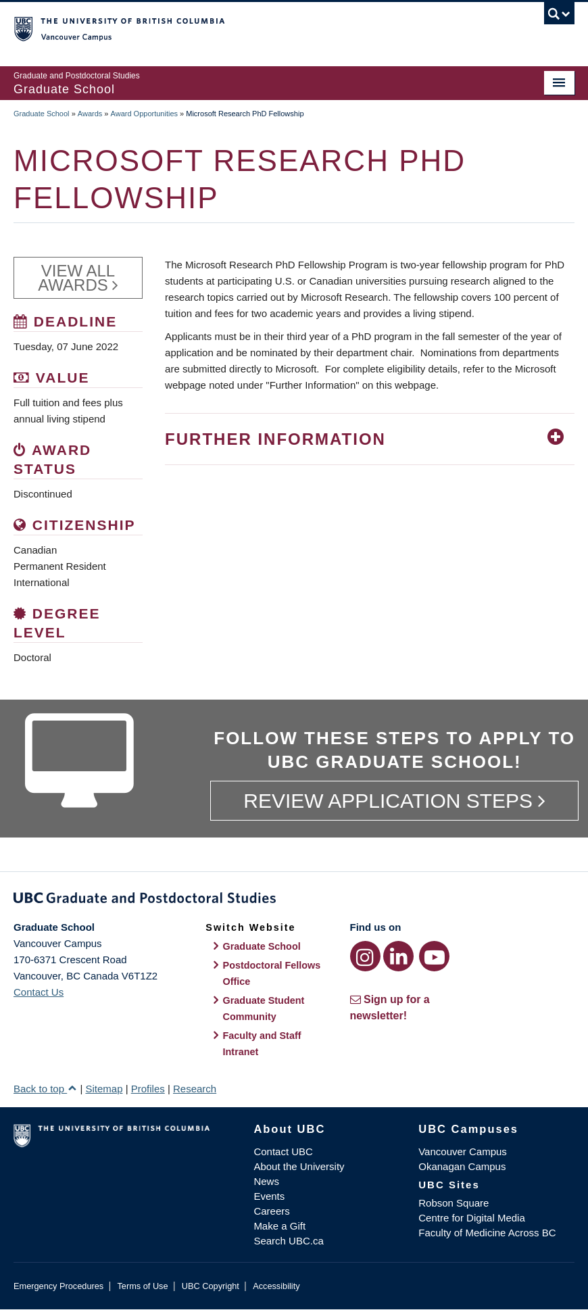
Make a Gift (279, 1226)
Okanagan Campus (462, 1166)
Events (269, 1196)
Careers (271, 1211)
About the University (298, 1166)
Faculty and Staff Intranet (262, 1043)
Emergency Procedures (58, 1286)
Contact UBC (283, 1151)
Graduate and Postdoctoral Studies (294, 900)
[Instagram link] (365, 956)
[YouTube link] (434, 956)
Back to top (45, 1088)
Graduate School (42, 114)
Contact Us (39, 992)
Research (194, 1088)
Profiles (148, 1088)
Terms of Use (142, 1286)
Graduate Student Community (264, 1008)
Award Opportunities (144, 114)
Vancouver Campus (462, 1151)
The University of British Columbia (252, 27)
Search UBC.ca (288, 1240)
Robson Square (453, 1203)
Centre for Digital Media (471, 1217)
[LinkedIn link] (398, 956)
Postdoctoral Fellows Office (272, 973)
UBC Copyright (210, 1286)
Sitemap (103, 1088)
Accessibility (276, 1286)
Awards (90, 114)
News (266, 1181)
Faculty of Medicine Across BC (487, 1232)
